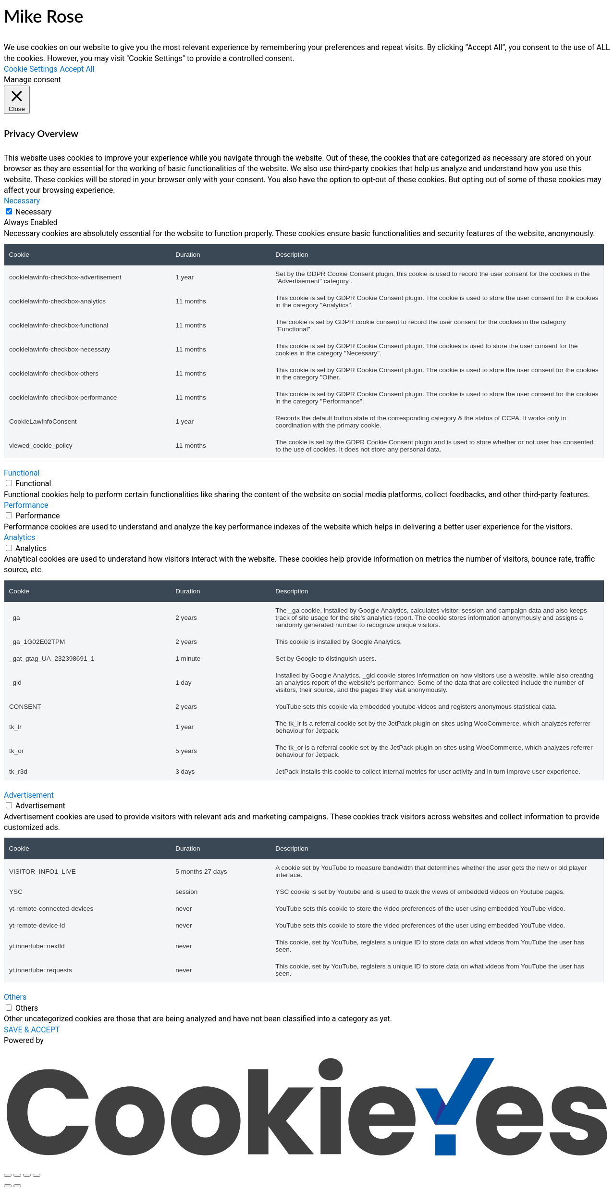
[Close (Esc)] (36, 1175)
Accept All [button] (77, 69)
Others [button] (15, 997)
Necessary (33, 211)
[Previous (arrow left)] (8, 1185)
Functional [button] (21, 472)
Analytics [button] (19, 537)
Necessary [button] (22, 200)
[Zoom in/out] (8, 1175)
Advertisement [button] (29, 795)
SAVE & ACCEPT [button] (32, 1029)
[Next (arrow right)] (17, 1185)
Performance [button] (26, 505)
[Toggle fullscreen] (17, 1175)
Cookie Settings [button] (31, 69)
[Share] (27, 1175)
